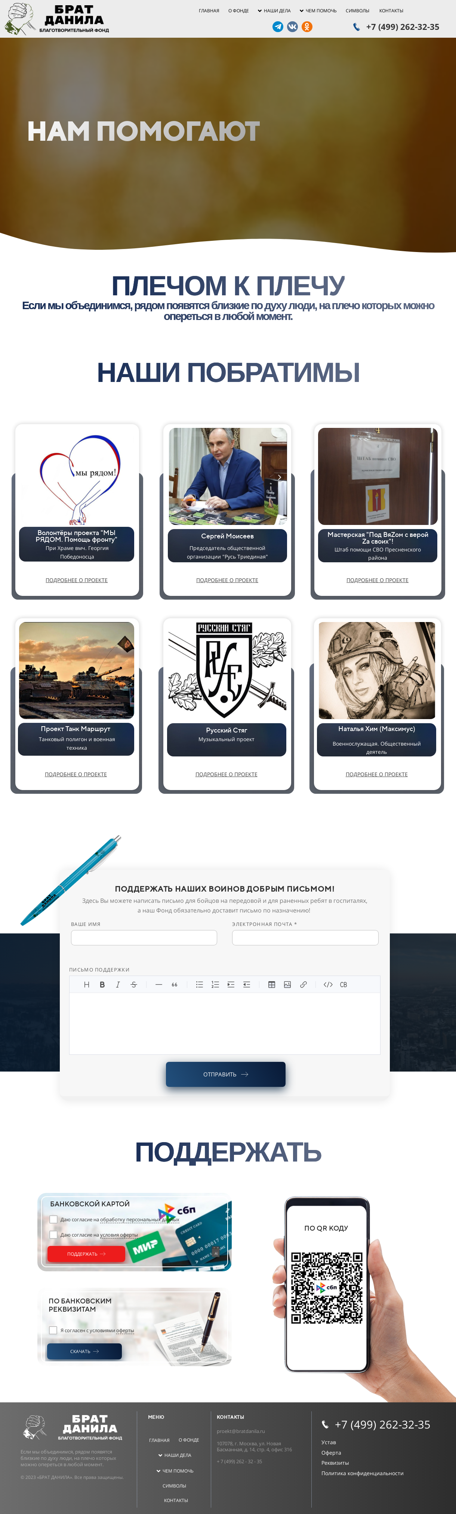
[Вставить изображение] (287, 985)
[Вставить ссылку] (303, 985)
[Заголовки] (87, 985)
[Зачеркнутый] (134, 985)
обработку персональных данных (139, 1219)
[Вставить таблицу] (272, 985)
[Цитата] (175, 985)
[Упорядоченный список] (215, 985)
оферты (125, 1330)
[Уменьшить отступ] (247, 985)
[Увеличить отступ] (231, 985)
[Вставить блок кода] (344, 985)
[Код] (328, 985)
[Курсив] (118, 985)
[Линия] (159, 985)
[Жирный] (102, 985)
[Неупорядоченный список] (200, 985)
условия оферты (119, 1234)
